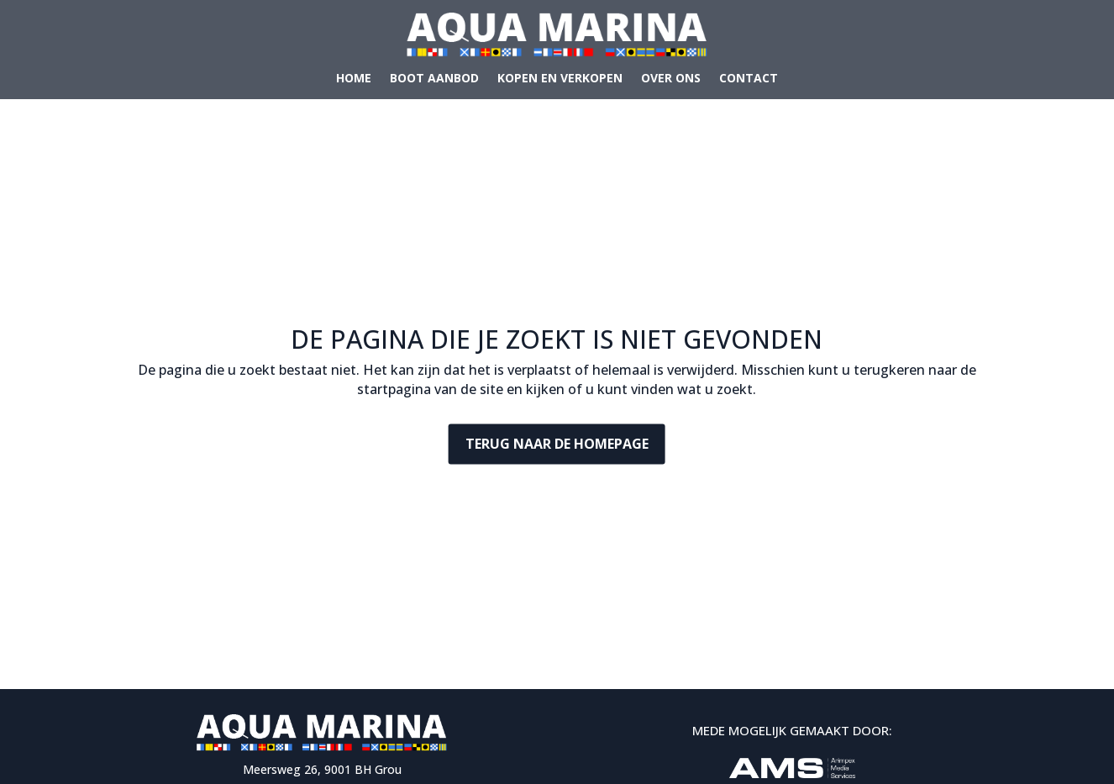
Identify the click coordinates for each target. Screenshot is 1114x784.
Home (353, 79)
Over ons (671, 79)
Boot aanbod (434, 79)
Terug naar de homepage (557, 443)
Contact (748, 79)
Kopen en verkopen (560, 79)
